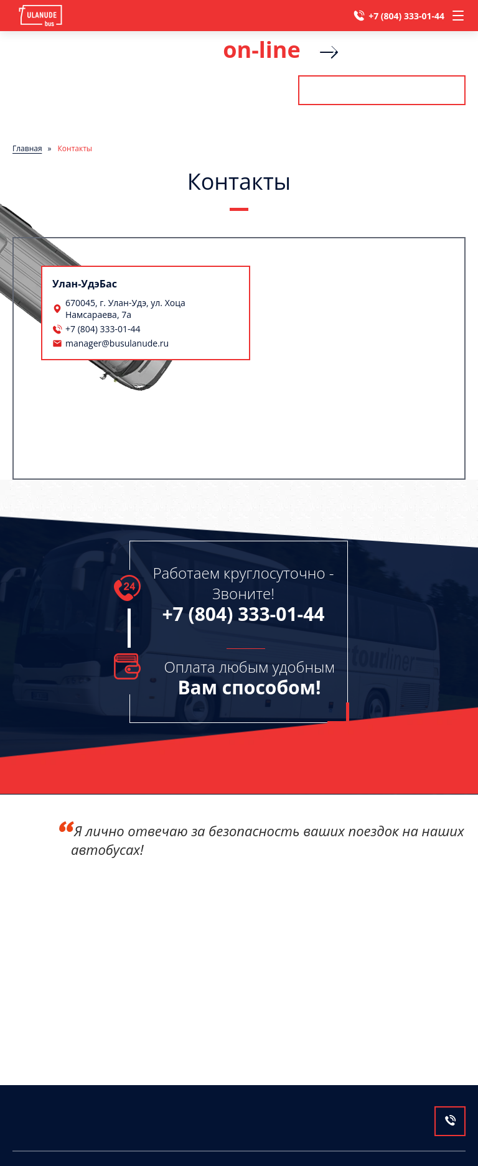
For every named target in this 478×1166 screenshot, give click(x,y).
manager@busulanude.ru (117, 343)
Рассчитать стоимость (381, 90)
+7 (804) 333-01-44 (406, 16)
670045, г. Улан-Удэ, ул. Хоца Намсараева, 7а (125, 308)
